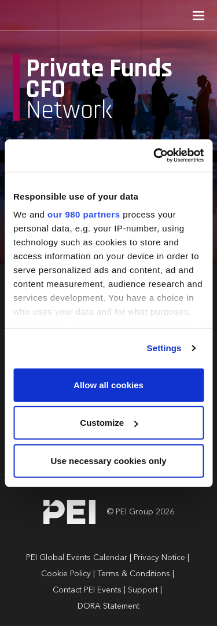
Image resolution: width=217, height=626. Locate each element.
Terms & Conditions (133, 574)
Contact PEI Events (87, 590)
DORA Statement (108, 606)
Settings (164, 348)
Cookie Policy (66, 574)
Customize (109, 423)
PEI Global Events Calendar (76, 558)
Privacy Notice (159, 558)
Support (143, 590)
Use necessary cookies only (108, 460)
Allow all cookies (108, 384)
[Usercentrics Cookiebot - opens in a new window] (154, 155)
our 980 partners (83, 214)
